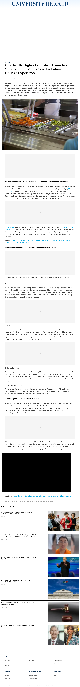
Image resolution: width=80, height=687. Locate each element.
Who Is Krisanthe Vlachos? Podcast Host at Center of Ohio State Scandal (17, 626)
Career (31, 663)
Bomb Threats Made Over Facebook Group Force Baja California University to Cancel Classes (17, 580)
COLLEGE (56, 663)
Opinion (7, 665)
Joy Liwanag (11, 78)
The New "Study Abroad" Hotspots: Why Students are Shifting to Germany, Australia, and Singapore (17, 512)
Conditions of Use (62, 685)
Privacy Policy (71, 685)
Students (31, 660)
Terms (54, 685)
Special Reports (58, 660)
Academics (8, 62)
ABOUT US (7, 675)
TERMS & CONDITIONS (34, 678)
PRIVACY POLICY (33, 675)
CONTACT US (8, 678)
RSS (55, 675)
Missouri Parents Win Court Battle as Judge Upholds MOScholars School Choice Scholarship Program (17, 603)
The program (10, 227)
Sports (6, 663)
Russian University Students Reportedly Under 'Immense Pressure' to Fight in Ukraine (18, 558)
